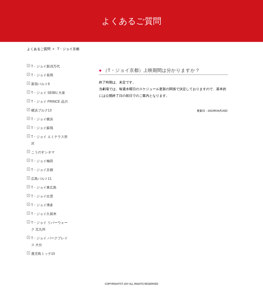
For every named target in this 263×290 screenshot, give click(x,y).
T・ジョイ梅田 (42, 161)
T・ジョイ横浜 (42, 119)
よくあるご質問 (38, 49)
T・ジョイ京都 (42, 170)
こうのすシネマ (43, 152)
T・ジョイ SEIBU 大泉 (48, 93)
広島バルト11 (41, 178)
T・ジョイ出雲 (42, 196)
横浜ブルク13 (41, 110)
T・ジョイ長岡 (42, 75)
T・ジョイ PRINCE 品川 (49, 101)
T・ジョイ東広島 (44, 187)
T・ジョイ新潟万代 (45, 66)
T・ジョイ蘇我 (42, 128)
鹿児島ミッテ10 (43, 253)
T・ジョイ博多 (42, 205)
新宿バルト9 (40, 84)
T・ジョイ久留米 (44, 214)
